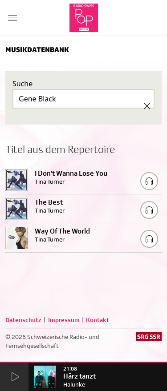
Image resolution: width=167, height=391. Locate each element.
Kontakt (97, 320)
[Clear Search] (147, 106)
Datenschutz (23, 320)
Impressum (64, 320)
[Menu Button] (12, 18)
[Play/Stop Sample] (149, 181)
